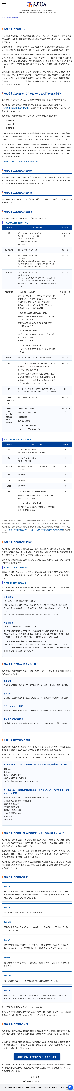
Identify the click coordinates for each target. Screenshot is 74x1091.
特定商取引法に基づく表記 (33, 1081)
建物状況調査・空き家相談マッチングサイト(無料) (37, 1056)
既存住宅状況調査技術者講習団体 (16, 108)
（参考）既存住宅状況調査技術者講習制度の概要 (21, 161)
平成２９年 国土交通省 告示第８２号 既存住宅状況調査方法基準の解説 (35, 530)
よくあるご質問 (33, 1077)
